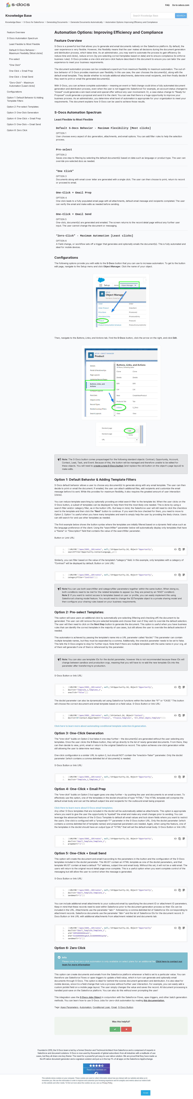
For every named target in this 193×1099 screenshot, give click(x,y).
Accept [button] (145, 1093)
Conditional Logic (101, 1007)
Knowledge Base (13, 22)
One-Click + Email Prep (21, 71)
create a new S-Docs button (108, 465)
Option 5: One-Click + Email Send (24, 124)
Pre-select (14, 59)
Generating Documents (57, 22)
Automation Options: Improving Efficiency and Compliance (131, 22)
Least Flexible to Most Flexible (24, 44)
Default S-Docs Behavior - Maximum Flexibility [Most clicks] (26, 52)
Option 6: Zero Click (17, 130)
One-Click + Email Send (21, 76)
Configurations (14, 91)
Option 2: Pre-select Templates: (23, 106)
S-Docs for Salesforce (34, 22)
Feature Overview (16, 32)
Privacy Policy (107, 1083)
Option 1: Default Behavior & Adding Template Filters (25, 99)
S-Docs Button (125, 1007)
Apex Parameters (69, 1007)
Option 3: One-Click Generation (23, 112)
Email (114, 1007)
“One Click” (15, 65)
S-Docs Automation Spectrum (22, 38)
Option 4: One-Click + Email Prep (24, 118)
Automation (85, 1007)
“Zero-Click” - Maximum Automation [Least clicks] (22, 84)
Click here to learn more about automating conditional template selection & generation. (100, 726)
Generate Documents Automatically (86, 22)
